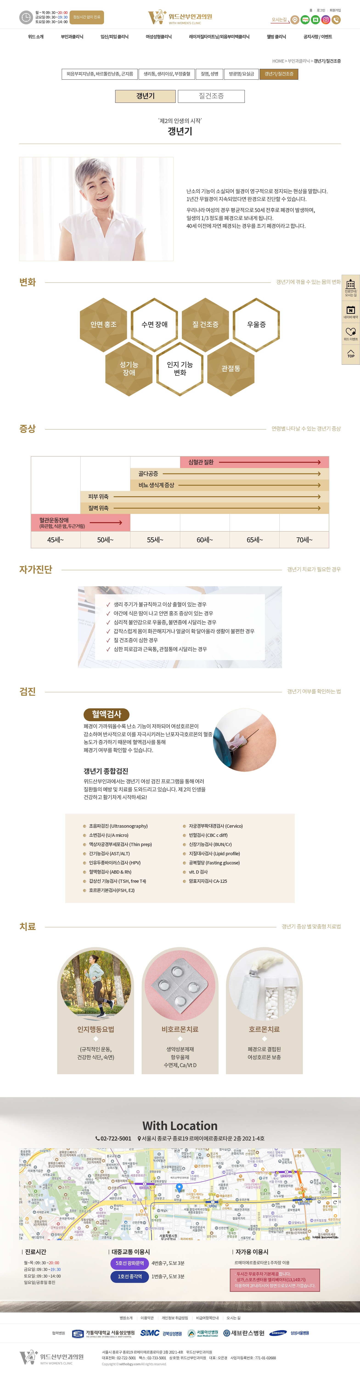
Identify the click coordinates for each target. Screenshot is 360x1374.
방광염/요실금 (241, 74)
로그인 (321, 10)
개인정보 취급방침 (175, 1318)
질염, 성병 (209, 74)
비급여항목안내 (207, 1318)
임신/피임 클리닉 (114, 36)
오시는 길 (233, 1318)
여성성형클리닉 (159, 36)
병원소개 (126, 1318)
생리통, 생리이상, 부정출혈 (166, 74)
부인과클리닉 (72, 36)
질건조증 (211, 96)
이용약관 (147, 1318)
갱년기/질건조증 (278, 74)
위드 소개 (35, 36)
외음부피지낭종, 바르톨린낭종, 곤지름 (100, 74)
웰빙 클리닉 (276, 36)
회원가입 (335, 10)
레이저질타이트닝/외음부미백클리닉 (219, 36)
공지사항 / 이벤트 (318, 36)
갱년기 (145, 96)
